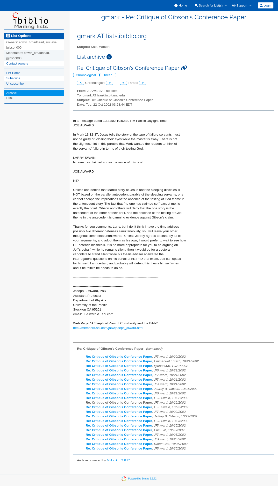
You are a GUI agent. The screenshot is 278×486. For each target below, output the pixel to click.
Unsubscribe (15, 83)
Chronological (86, 75)
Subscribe (13, 78)
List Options (18, 36)
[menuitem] (180, 5)
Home (180, 5)
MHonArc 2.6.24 (118, 460)
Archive (11, 93)
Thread (108, 75)
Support (239, 5)
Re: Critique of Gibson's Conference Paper (119, 356)
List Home (13, 73)
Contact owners (17, 63)
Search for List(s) (209, 5)
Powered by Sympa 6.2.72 (142, 478)
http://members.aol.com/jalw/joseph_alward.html (108, 328)
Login (265, 5)
